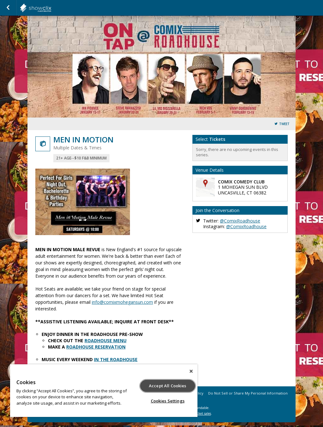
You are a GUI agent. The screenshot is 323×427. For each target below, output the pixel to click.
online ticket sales (198, 413)
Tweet (284, 124)
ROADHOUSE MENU (105, 340)
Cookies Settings (168, 401)
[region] (103, 390)
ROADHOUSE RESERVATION (96, 347)
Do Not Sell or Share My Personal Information (248, 393)
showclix (51, 8)
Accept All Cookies (167, 386)
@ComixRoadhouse (240, 221)
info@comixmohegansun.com (122, 302)
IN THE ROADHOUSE (116, 359)
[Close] (191, 371)
